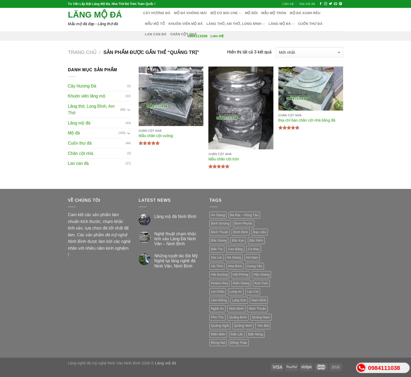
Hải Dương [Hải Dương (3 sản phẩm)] (219, 274)
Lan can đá (155, 34)
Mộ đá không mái (190, 13)
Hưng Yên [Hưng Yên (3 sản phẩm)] (255, 266)
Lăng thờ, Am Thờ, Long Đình (236, 23)
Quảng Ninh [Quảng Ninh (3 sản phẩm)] (243, 325)
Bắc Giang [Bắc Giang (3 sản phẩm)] (219, 240)
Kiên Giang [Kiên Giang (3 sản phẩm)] (241, 283)
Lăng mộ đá (95, 14)
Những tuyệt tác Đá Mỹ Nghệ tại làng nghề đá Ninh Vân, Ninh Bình (176, 261)
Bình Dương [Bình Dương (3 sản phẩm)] (220, 223)
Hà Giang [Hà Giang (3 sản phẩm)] (234, 257)
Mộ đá (74, 133)
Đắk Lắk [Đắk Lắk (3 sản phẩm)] (237, 334)
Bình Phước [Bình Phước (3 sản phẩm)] (244, 223)
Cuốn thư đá (310, 24)
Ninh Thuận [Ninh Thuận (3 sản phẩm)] (257, 308)
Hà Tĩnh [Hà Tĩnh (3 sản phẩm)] (217, 266)
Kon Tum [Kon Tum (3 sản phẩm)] (261, 283)
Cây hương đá (156, 13)
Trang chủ (82, 52)
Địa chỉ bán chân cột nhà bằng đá (306, 120)
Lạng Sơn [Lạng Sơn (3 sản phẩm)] (239, 300)
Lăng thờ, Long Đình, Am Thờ (91, 109)
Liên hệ (288, 4)
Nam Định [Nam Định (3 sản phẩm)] (258, 300)
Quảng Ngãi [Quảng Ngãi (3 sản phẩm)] (220, 325)
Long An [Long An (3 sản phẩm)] (236, 291)
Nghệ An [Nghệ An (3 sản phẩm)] (217, 308)
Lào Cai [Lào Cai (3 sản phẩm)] (252, 291)
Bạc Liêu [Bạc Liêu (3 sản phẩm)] (259, 232)
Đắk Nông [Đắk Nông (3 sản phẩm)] (255, 334)
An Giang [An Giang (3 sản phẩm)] (218, 215)
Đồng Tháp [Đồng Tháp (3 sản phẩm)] (238, 343)
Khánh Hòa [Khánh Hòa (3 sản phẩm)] (219, 283)
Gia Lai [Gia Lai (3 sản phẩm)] (216, 257)
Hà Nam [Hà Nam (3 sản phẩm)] (252, 257)
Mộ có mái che (225, 13)
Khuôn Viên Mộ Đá (186, 24)
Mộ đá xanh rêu (305, 13)
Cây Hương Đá (82, 86)
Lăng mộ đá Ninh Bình (175, 216)
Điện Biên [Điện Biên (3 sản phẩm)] (218, 334)
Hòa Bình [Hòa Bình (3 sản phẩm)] (235, 266)
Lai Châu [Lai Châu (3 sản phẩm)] (217, 291)
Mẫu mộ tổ (155, 24)
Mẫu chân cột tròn (223, 159)
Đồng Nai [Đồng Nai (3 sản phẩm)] (218, 343)
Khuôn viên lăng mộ (86, 96)
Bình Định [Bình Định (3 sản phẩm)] (240, 232)
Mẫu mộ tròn (273, 13)
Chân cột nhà (183, 34)
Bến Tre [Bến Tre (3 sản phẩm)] (217, 249)
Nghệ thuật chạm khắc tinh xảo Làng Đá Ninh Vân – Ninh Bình (175, 239)
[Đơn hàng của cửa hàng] (309, 52)
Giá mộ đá (307, 4)
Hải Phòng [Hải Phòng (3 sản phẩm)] (240, 274)
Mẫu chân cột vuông (156, 136)
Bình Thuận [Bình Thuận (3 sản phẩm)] (219, 232)
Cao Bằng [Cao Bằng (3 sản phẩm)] (235, 249)
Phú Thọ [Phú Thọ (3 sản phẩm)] (217, 317)
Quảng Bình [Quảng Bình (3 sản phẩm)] (238, 317)
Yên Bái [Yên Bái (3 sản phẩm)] (263, 325)
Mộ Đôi (251, 13)
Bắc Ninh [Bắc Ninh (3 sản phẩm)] (256, 240)
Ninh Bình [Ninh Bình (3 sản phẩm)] (236, 308)
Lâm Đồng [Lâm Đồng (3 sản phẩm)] (219, 300)
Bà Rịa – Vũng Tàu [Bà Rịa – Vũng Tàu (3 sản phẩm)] (244, 215)
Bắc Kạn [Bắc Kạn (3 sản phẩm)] (238, 240)
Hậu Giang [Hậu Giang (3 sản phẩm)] (261, 274)
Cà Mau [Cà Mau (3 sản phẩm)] (253, 249)
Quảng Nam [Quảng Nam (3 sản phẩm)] (261, 317)
